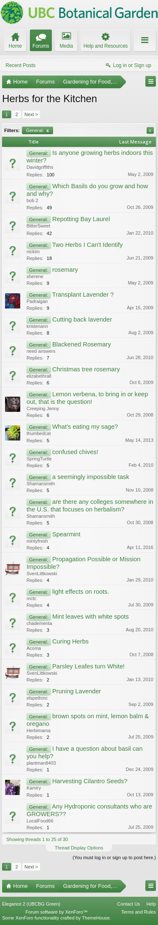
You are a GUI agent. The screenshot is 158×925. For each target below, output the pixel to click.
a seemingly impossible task (90, 476)
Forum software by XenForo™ (57, 911)
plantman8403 (41, 762)
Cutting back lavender (82, 319)
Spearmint (66, 534)
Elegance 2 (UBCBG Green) (31, 903)
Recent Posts (20, 65)
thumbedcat (39, 433)
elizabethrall (39, 376)
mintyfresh (37, 541)
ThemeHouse (96, 917)
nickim (33, 251)
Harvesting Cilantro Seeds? (89, 781)
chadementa (39, 623)
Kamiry (34, 787)
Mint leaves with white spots (90, 616)
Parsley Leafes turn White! (88, 666)
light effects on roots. (80, 591)
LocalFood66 (40, 820)
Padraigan (37, 301)
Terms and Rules (138, 911)
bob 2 (32, 200)
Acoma (34, 648)
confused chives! (75, 452)
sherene (35, 276)
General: (37, 130)
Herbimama (39, 730)
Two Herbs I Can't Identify (87, 244)
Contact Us (128, 903)
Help (151, 903)
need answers (41, 351)
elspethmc (37, 698)
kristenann (37, 326)
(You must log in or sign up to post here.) (114, 857)
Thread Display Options (79, 847)
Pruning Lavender (76, 691)
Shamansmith (41, 483)
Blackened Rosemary (81, 344)
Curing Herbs (70, 641)
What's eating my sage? (85, 426)
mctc (31, 598)
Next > (31, 114)
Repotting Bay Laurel (81, 219)
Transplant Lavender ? (83, 294)
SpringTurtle (39, 458)
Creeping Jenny (43, 408)
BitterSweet (38, 225)
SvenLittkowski (42, 573)
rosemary (65, 269)
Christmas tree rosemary (86, 369)
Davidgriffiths (40, 167)
